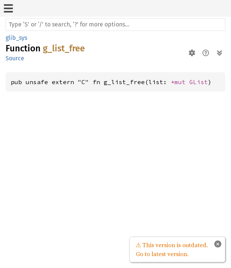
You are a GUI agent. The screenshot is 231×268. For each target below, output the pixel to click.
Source (15, 58)
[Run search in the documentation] (115, 24)
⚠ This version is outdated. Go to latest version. (172, 249)
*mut (180, 82)
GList (198, 82)
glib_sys (16, 37)
